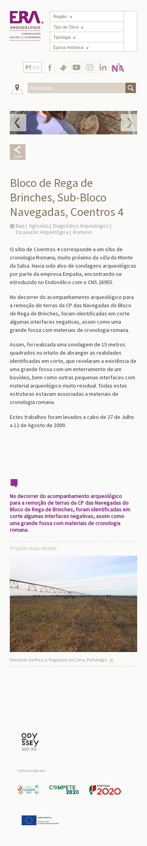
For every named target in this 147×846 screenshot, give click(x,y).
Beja (20, 226)
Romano (82, 232)
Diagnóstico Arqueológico (81, 226)
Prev (18, 122)
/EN (32, 67)
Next (129, 122)
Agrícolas (39, 226)
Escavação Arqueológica (42, 232)
